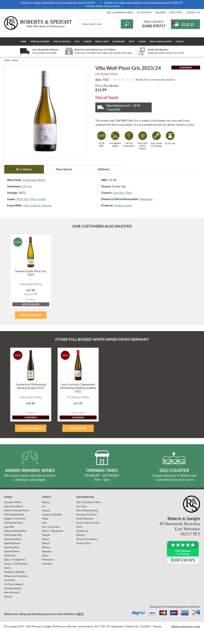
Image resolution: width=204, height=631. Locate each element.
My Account (144, 12)
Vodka (45, 539)
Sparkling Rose (12, 543)
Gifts (131, 41)
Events (179, 41)
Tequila (46, 535)
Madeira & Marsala (14, 572)
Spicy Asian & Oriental (37, 205)
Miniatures (48, 559)
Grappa (46, 510)
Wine (23, 41)
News (79, 526)
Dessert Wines (11, 551)
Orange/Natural (12, 588)
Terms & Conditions (87, 539)
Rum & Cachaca (50, 526)
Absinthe (47, 551)
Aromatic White (12, 502)
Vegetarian (146, 199)
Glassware (119, 41)
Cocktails (47, 563)
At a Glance (24, 169)
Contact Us (193, 12)
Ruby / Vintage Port (14, 559)
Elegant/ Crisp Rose (14, 518)
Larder (87, 41)
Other (45, 555)
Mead (45, 518)
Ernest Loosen (123, 205)
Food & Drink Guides (87, 522)
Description (64, 169)
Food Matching (84, 518)
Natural (8, 596)
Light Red (9, 526)
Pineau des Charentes (15, 576)
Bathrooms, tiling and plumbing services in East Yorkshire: (44, 614)
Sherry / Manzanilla (52, 531)
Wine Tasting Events (87, 510)
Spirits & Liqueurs (40, 41)
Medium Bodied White (16, 510)
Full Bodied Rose (13, 522)
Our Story (176, 12)
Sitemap (157, 626)
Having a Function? (86, 514)
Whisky (46, 547)
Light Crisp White (13, 506)
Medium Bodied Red (15, 531)
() (187, 24)
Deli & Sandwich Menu (120, 12)
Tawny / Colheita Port (15, 563)
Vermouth (9, 580)
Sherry (7, 567)
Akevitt (46, 543)
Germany (118, 193)
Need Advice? (154, 22)
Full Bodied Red (13, 535)
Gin (44, 506)
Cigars (142, 41)
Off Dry (27, 186)
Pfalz (129, 193)
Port (44, 522)
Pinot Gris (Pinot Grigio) (31, 199)
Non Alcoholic (62, 41)
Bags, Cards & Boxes (161, 41)
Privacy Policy (83, 543)
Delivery (161, 12)
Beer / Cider (101, 41)
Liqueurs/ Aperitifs (52, 514)
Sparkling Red (11, 547)
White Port (10, 555)
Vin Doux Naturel (13, 584)
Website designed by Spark (185, 626)
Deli (77, 41)
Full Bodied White (34, 180)
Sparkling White (12, 539)
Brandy (46, 502)
